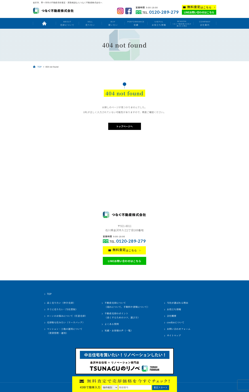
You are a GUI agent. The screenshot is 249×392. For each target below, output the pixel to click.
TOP (39, 67)
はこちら (199, 7)
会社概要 (171, 315)
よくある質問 (111, 324)
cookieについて (175, 322)
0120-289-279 (164, 12)
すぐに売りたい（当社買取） (62, 309)
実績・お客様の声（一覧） (118, 330)
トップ (44, 23)
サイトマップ (174, 335)
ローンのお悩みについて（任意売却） (67, 315)
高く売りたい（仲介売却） (61, 302)
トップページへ (124, 126)
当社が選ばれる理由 (177, 302)
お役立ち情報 (159, 23)
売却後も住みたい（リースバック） (66, 322)
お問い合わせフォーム (178, 328)
